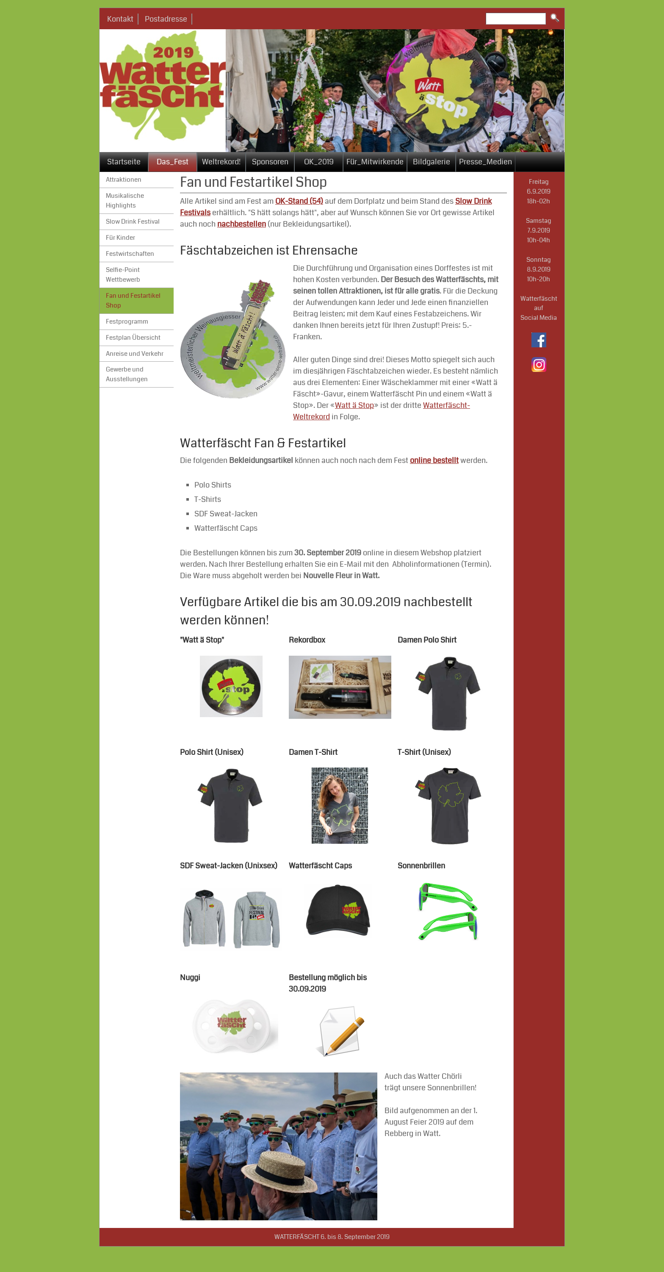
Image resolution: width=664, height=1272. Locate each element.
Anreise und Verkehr (134, 353)
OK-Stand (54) (299, 201)
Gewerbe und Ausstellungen (127, 374)
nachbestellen (241, 224)
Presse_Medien (485, 161)
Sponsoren (270, 161)
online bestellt (434, 460)
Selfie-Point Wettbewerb (123, 274)
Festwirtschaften (130, 253)
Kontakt (120, 19)
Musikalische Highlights (125, 200)
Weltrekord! (221, 161)
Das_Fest (172, 161)
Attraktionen (123, 179)
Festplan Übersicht (133, 337)
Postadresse (166, 19)
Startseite (124, 161)
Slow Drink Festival (133, 221)
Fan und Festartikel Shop (133, 300)
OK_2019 (319, 161)
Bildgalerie (431, 161)
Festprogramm (127, 321)
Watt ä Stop (354, 405)
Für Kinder (120, 237)
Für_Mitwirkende (375, 161)
